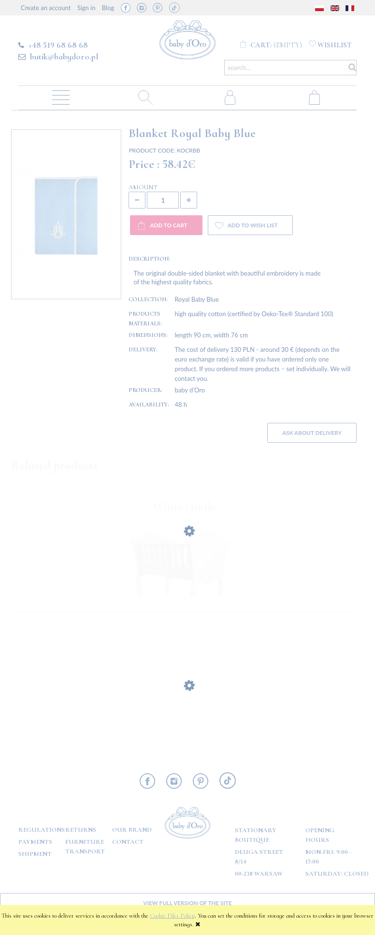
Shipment (35, 854)
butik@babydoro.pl (64, 56)
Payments (35, 842)
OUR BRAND (132, 830)
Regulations (41, 830)
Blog (108, 8)
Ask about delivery (312, 432)
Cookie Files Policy (172, 916)
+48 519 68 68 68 (58, 45)
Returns (80, 830)
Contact (128, 842)
